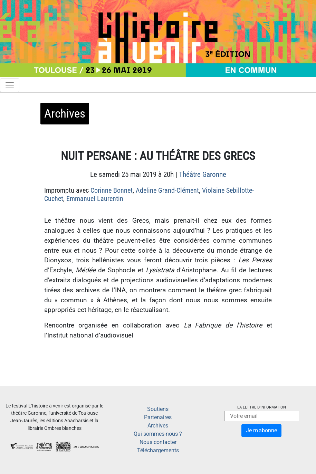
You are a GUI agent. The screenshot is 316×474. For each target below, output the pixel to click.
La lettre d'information (261, 407)
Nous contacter (158, 442)
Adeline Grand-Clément (167, 190)
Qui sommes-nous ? (158, 434)
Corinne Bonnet (111, 190)
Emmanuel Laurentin (94, 198)
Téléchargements (158, 450)
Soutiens (158, 409)
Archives (157, 425)
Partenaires (158, 417)
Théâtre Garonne (202, 174)
